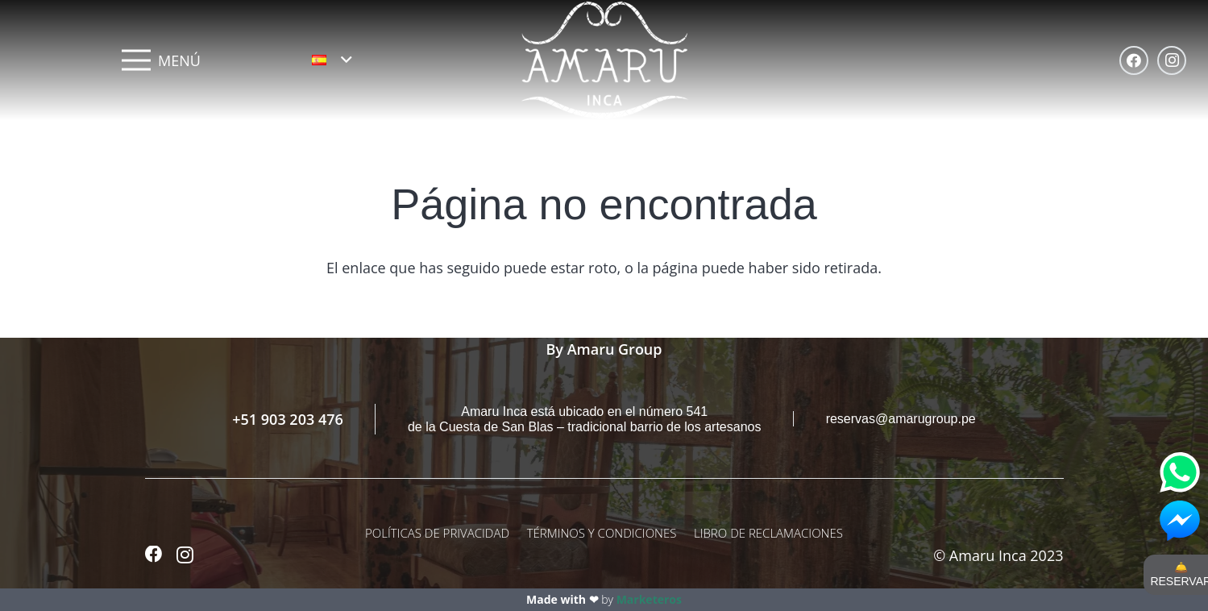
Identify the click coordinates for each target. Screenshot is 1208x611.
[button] (331, 59)
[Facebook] (1133, 60)
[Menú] (161, 60)
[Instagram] (1171, 60)
